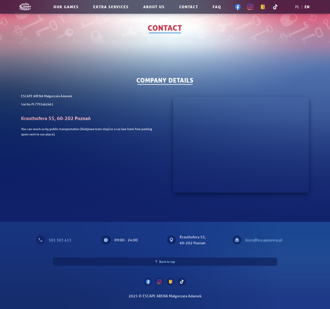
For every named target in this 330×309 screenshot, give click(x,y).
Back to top (165, 261)
